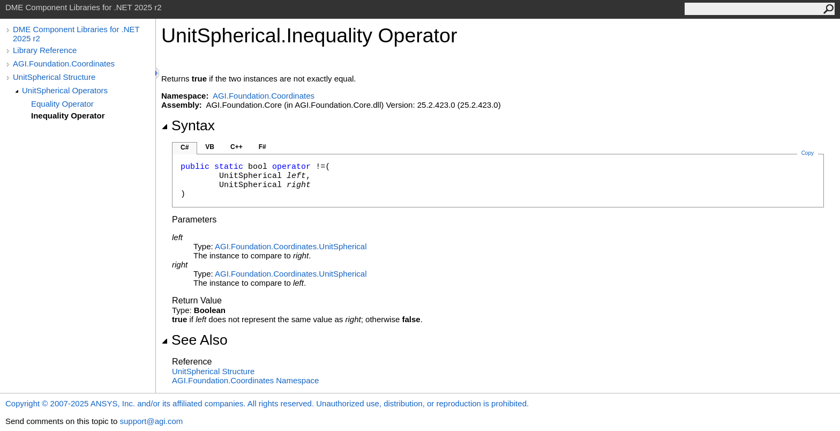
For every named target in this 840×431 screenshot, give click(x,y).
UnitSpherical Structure (54, 76)
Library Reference (45, 50)
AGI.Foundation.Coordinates (64, 63)
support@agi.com (151, 421)
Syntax (188, 125)
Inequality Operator (68, 115)
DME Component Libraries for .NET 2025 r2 (76, 34)
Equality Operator (62, 103)
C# (185, 147)
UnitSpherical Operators (65, 90)
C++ (236, 147)
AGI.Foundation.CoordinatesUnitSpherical (291, 246)
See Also (194, 340)
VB (209, 147)
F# (262, 147)
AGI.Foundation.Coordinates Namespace (245, 380)
